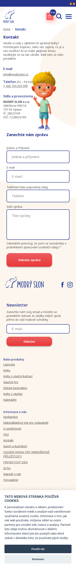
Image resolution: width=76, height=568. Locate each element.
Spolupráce (10, 417)
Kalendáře (10, 400)
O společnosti (12, 428)
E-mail (10, 167)
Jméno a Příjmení (17, 148)
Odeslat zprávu (29, 260)
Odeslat (29, 341)
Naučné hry (10, 382)
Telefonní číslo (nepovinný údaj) (27, 187)
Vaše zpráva (14, 207)
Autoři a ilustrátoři (15, 446)
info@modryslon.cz (15, 74)
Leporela (9, 364)
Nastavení (38, 559)
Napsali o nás (12, 474)
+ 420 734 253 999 (15, 86)
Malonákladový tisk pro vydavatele (25, 423)
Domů (6, 29)
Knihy (6, 370)
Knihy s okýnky (12, 394)
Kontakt (20, 29)
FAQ (6, 434)
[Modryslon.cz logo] (9, 16)
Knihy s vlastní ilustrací (17, 376)
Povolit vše (37, 549)
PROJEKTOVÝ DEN (15, 462)
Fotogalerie (10, 480)
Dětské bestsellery (15, 388)
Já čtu (7, 468)
